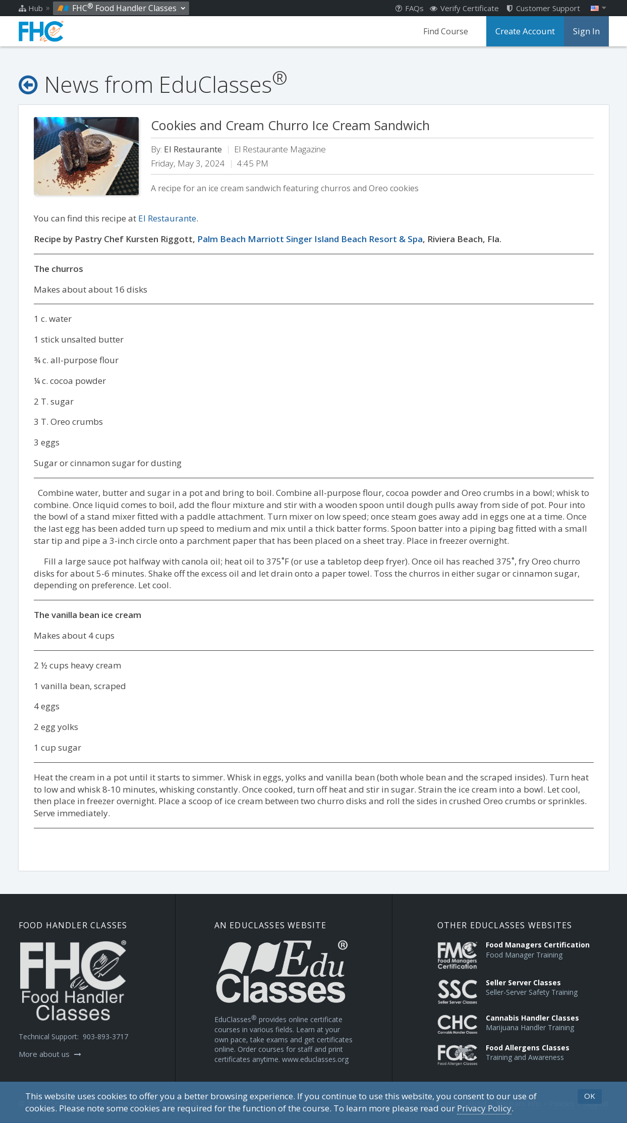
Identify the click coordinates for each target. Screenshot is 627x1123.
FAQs (409, 8)
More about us (50, 1054)
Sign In (587, 31)
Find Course (448, 31)
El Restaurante (167, 218)
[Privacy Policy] (484, 1108)
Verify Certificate (464, 8)
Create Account (526, 31)
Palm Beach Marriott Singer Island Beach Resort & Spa (310, 239)
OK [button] (589, 1096)
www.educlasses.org (315, 1059)
